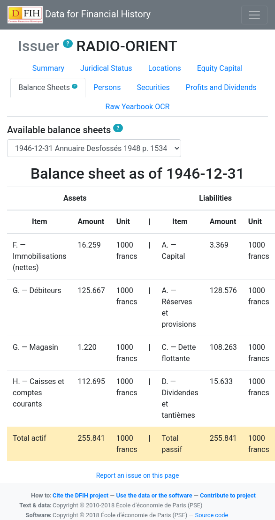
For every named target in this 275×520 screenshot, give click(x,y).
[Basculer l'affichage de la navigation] (254, 15)
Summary (48, 68)
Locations (164, 68)
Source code (212, 515)
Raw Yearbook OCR (138, 106)
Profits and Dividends (221, 87)
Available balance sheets (65, 130)
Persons (107, 87)
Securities (153, 87)
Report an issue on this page (137, 475)
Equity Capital (220, 68)
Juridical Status (106, 68)
